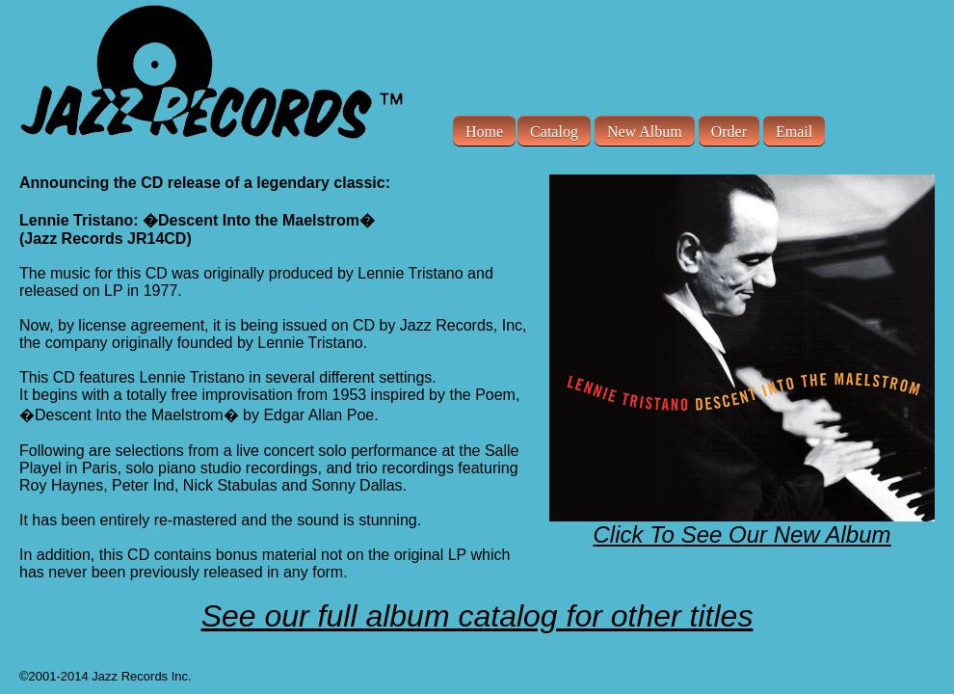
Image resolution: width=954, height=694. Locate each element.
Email (794, 130)
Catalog (554, 130)
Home (484, 130)
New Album (644, 130)
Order (729, 130)
